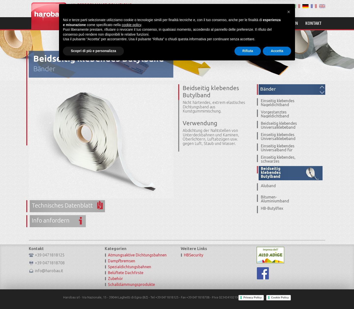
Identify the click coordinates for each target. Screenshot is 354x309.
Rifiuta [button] (247, 295)
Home (204, 23)
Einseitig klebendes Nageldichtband (278, 103)
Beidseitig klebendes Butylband (271, 172)
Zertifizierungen (281, 23)
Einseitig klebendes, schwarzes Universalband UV (278, 161)
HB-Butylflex (272, 208)
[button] (289, 256)
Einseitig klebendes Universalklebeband (278, 136)
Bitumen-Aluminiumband (275, 199)
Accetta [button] (277, 295)
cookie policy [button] (131, 269)
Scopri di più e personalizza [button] (93, 295)
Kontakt (313, 23)
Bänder (44, 68)
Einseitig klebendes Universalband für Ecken (278, 150)
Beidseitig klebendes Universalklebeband (279, 125)
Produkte (249, 23)
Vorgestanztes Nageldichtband (275, 114)
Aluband (268, 186)
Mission (224, 23)
